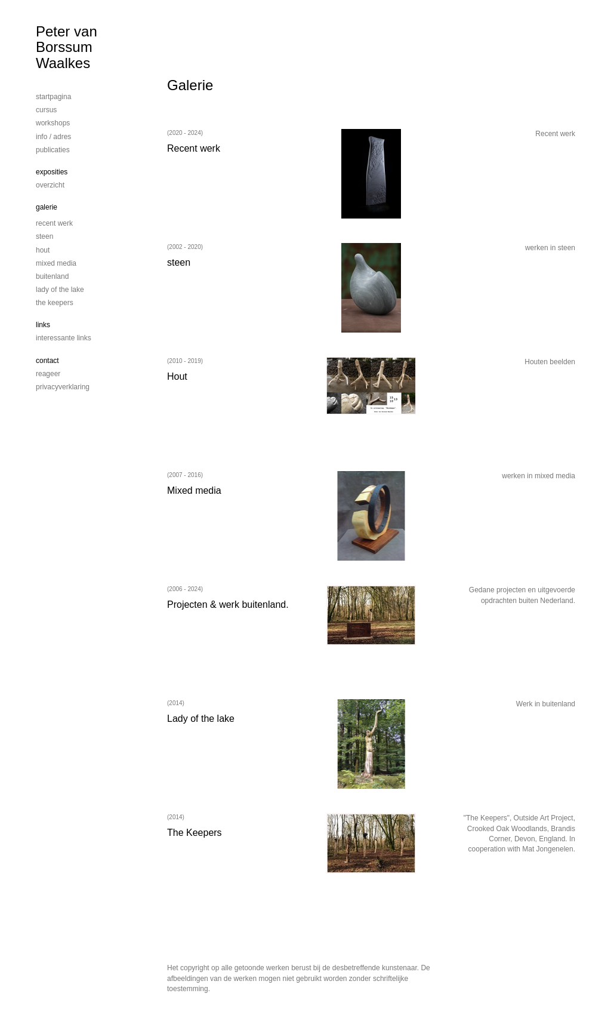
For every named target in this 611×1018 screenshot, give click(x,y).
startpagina (53, 97)
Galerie (46, 207)
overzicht (50, 185)
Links (43, 325)
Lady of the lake (60, 289)
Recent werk (54, 223)
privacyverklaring (63, 387)
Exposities (51, 172)
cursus (46, 110)
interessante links (63, 338)
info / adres (53, 137)
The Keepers (54, 303)
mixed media (56, 263)
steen (44, 236)
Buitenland (52, 276)
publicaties (53, 150)
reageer (48, 374)
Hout (43, 250)
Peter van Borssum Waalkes (66, 47)
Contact (47, 360)
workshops (53, 123)
